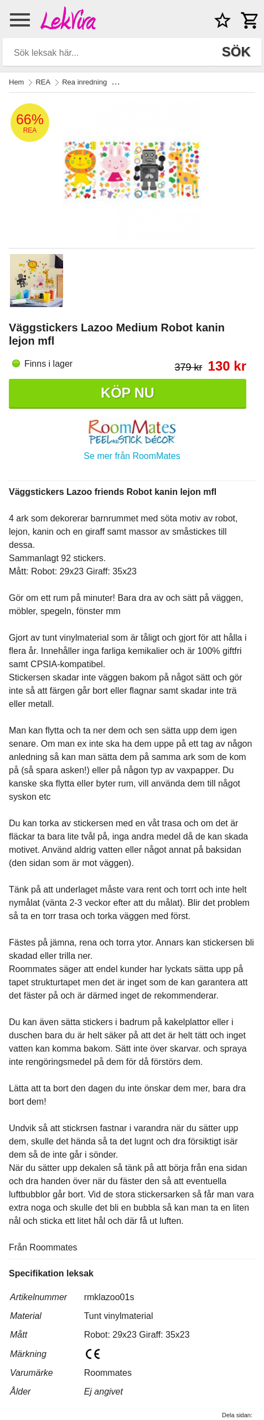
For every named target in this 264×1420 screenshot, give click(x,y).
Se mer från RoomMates (132, 456)
